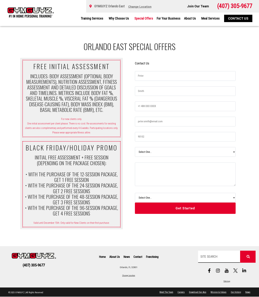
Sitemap (226, 281)
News (126, 257)
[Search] (247, 257)
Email (139, 113)
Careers (180, 292)
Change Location (128, 275)
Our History (236, 292)
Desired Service (145, 143)
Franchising (152, 257)
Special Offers (143, 18)
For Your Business (168, 18)
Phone (139, 98)
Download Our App (197, 292)
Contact (137, 257)
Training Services (93, 18)
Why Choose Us (120, 18)
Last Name (142, 83)
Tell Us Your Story (146, 159)
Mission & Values (218, 292)
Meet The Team (166, 292)
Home (102, 257)
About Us (191, 18)
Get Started (185, 208)
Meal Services (210, 18)
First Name (142, 67)
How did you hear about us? (150, 189)
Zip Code (141, 128)
